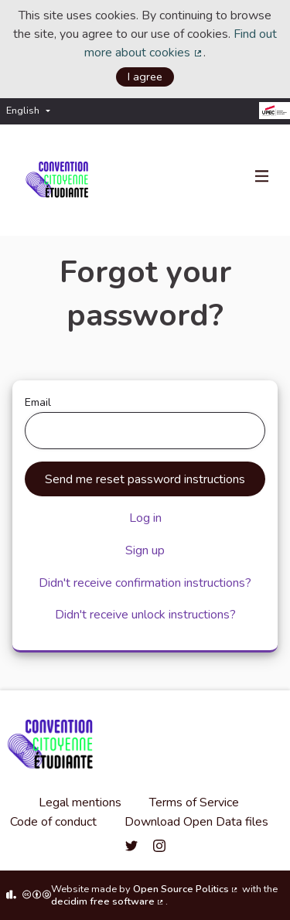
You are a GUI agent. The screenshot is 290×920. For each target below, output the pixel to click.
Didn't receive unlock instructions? (145, 614)
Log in (145, 517)
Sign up (145, 550)
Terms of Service (194, 802)
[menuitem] (32, 110)
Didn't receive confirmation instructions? (145, 582)
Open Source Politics (186, 889)
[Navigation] (262, 177)
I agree (145, 76)
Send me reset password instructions (145, 479)
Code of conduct (53, 821)
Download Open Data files (196, 821)
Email (145, 422)
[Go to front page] (60, 180)
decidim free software (108, 901)
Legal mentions (80, 802)
